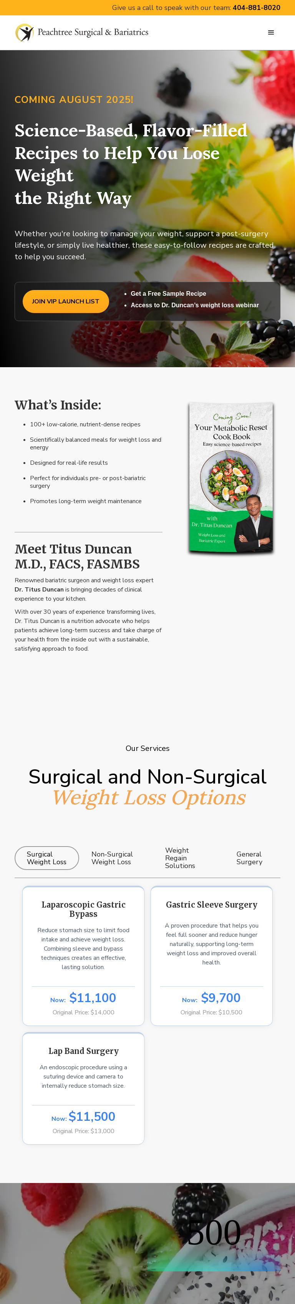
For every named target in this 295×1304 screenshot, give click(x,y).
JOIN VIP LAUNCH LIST (65, 301)
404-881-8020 (256, 7)
